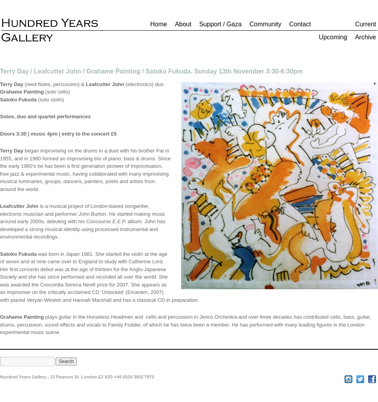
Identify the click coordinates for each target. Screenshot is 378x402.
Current (365, 24)
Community (266, 24)
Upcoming (333, 37)
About (183, 24)
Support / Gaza (220, 24)
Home (158, 24)
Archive (365, 37)
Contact (300, 24)
